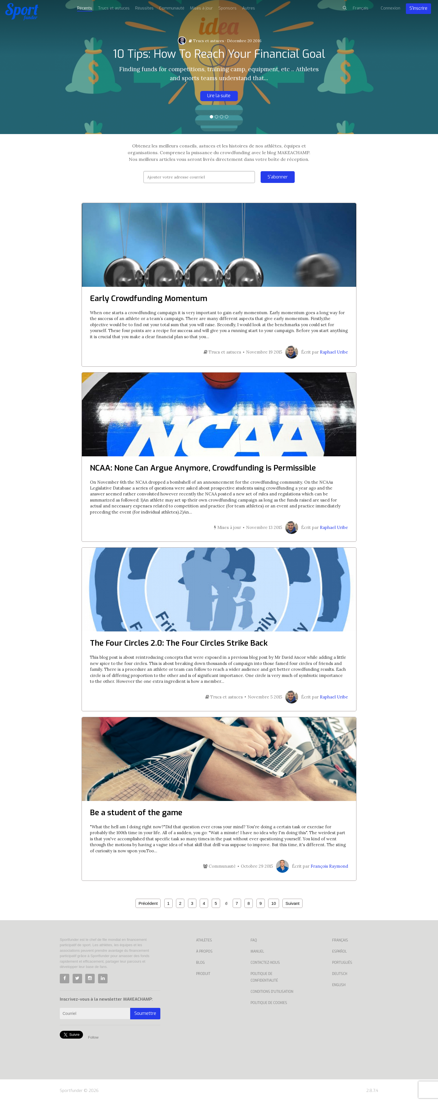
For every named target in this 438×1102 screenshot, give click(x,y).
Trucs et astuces (206, 40)
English (339, 985)
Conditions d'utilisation (272, 991)
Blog (200, 962)
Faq (254, 940)
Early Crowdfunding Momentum (148, 298)
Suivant (292, 903)
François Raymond (329, 866)
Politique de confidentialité (264, 977)
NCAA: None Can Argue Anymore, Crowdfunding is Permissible (203, 468)
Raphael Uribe (334, 352)
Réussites (144, 8)
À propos (204, 951)
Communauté (171, 8)
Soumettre (145, 1013)
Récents (84, 8)
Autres (248, 8)
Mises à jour (201, 8)
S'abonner (278, 177)
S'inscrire (418, 8)
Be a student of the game (136, 812)
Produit (203, 974)
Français (340, 940)
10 (273, 903)
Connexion (390, 8)
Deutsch (339, 974)
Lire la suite (218, 96)
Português (342, 962)
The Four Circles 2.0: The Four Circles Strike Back (179, 643)
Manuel (257, 951)
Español (339, 951)
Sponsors (227, 8)
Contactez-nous (265, 962)
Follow (93, 1037)
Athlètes (204, 940)
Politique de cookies (269, 1003)
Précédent (148, 903)
